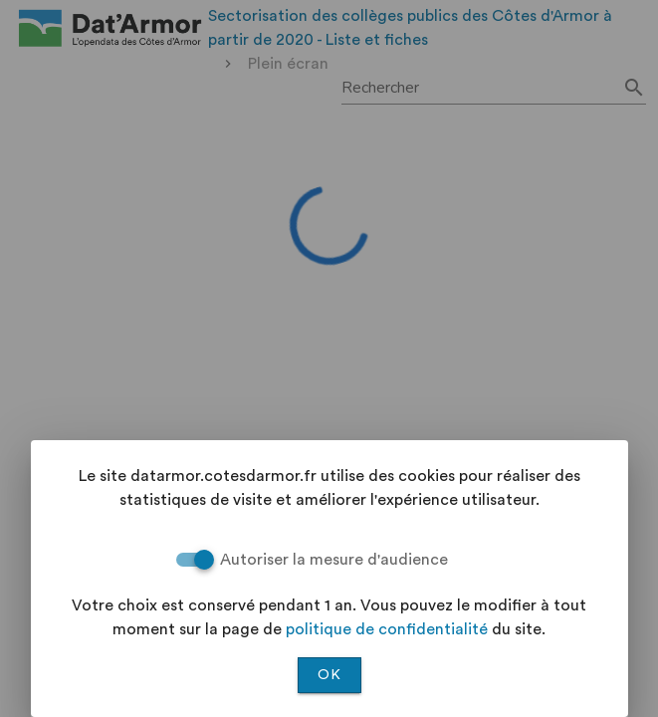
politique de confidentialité (387, 629)
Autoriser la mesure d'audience (334, 560)
